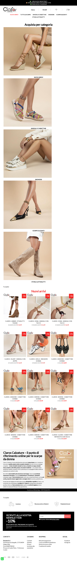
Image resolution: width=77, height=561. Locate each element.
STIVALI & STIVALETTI (38, 17)
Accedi (45, 10)
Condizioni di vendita (45, 546)
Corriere (18, 504)
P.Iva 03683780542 (8, 546)
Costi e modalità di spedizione (47, 542)
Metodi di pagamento (45, 540)
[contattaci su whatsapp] (2, 558)
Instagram (67, 542)
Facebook (67, 540)
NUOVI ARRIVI (14, 14)
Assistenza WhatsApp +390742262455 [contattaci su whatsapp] (38, 490)
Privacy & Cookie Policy (10, 548)
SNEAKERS (51, 14)
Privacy (29, 544)
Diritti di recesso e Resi (45, 544)
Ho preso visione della (49, 519)
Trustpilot (6, 287)
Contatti (29, 540)
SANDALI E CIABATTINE (39, 14)
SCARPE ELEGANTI (61, 14)
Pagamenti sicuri (65, 504)
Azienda (29, 542)
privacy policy (55, 519)
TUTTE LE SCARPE (25, 14)
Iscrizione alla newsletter (31, 547)
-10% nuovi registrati (38, 1)
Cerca (33, 10)
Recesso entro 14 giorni (42, 504)
